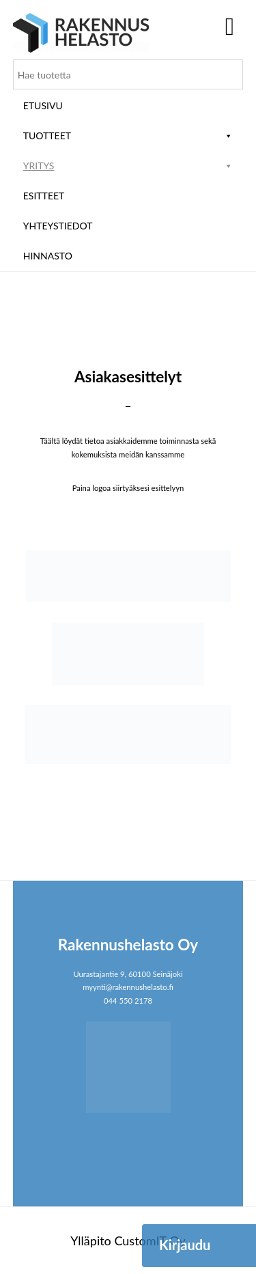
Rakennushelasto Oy (81, 32)
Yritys (128, 165)
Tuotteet (128, 135)
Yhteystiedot (58, 225)
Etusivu (43, 105)
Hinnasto (47, 255)
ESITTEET (44, 195)
